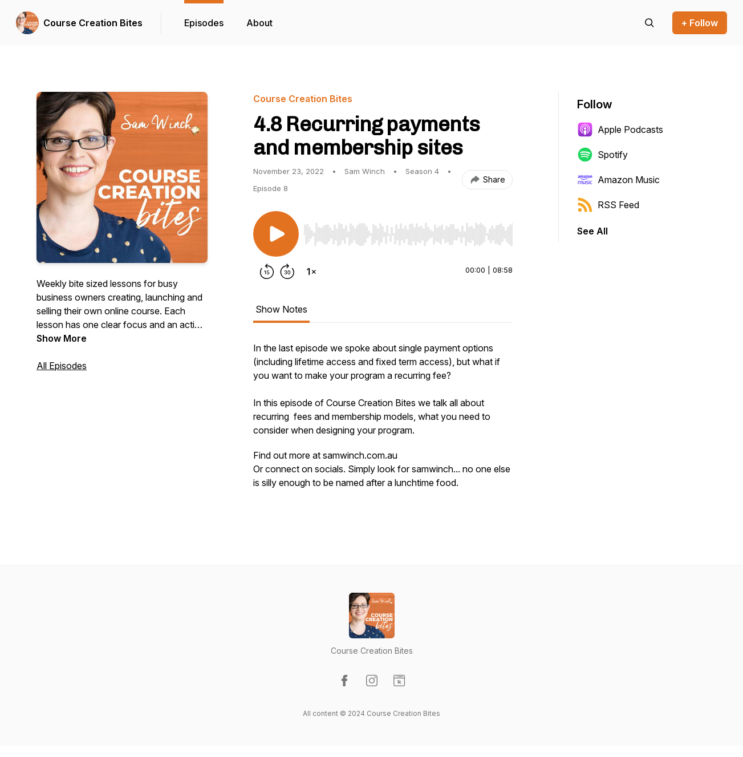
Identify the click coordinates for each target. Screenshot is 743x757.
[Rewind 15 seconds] (267, 272)
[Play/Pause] (276, 234)
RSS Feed (608, 205)
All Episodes (61, 365)
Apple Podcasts (620, 129)
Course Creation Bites (93, 23)
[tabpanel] (383, 421)
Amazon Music (618, 180)
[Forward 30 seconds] (287, 272)
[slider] (408, 234)
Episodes (204, 23)
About (259, 23)
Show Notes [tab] (281, 309)
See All (592, 231)
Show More (61, 338)
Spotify (602, 155)
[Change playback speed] (311, 272)
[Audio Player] (408, 231)
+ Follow (699, 23)
